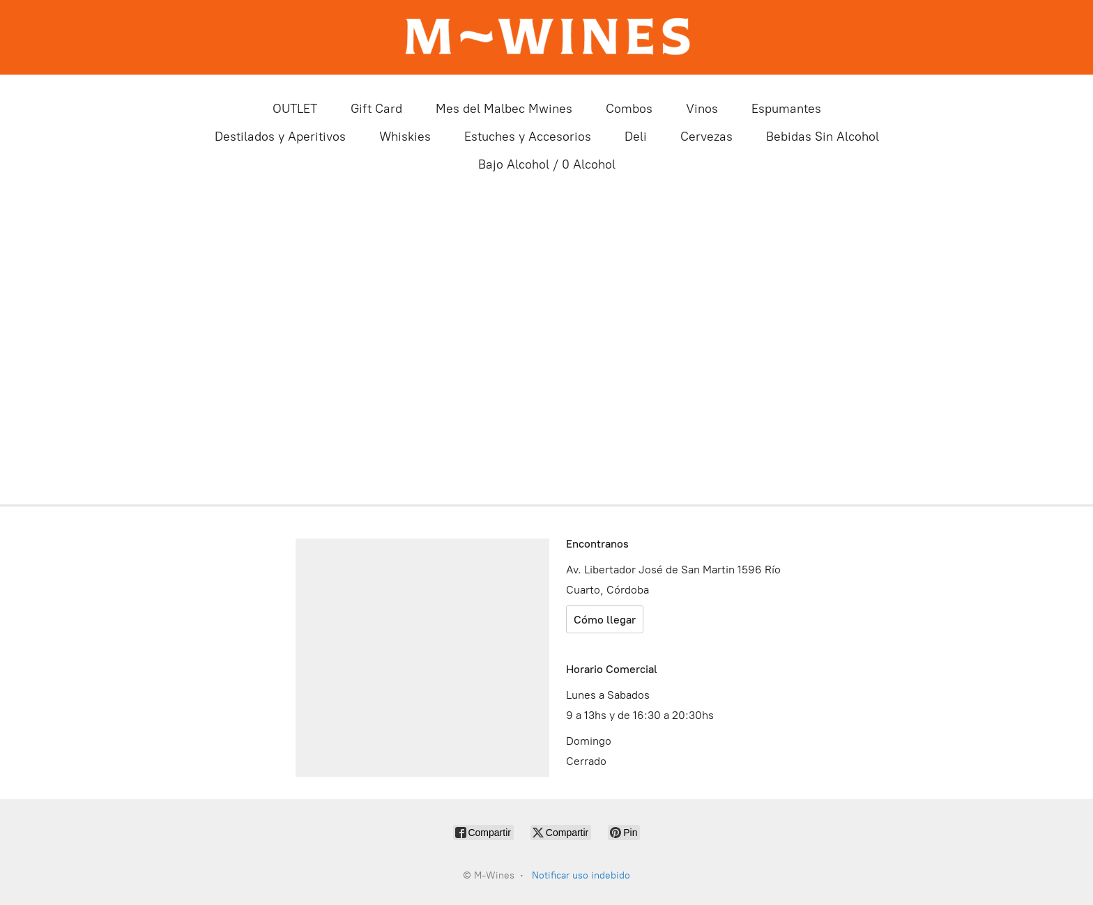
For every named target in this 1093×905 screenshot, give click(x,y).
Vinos (702, 108)
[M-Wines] (547, 37)
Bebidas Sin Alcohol (822, 136)
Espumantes (786, 108)
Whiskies (405, 136)
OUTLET (295, 108)
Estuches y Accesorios (527, 136)
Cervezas (706, 136)
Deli (636, 136)
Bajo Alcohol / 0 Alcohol (547, 164)
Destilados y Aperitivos (280, 136)
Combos (629, 108)
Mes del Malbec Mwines (504, 108)
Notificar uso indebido (581, 875)
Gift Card (376, 108)
